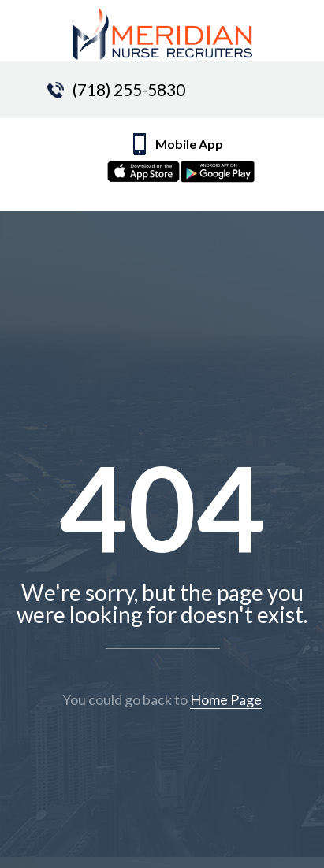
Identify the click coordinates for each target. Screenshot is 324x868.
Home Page (226, 699)
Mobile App (191, 161)
